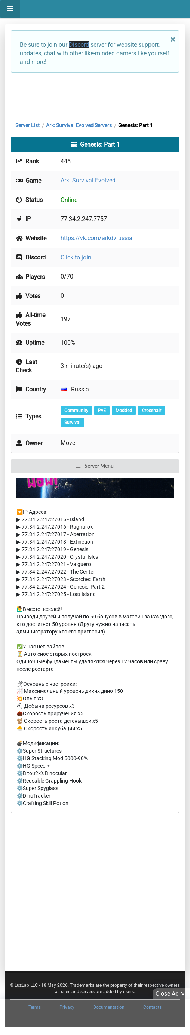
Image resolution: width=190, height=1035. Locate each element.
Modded (124, 410)
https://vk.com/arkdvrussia (96, 238)
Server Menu (94, 466)
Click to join (76, 257)
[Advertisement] (95, 95)
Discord (79, 44)
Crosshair (151, 410)
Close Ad (171, 994)
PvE (102, 410)
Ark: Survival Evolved (88, 180)
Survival (72, 422)
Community (76, 410)
